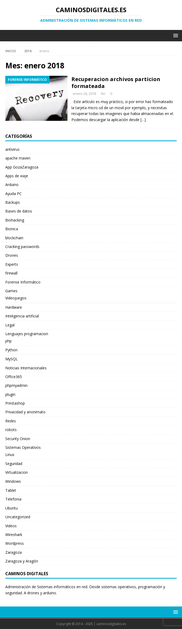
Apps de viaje (16, 175)
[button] (175, 35)
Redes (10, 420)
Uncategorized (17, 516)
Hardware (13, 307)
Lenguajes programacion (26, 333)
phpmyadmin (16, 385)
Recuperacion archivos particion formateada (115, 83)
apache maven (17, 158)
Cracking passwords (22, 246)
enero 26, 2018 (84, 93)
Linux (9, 454)
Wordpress (14, 543)
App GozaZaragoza (21, 167)
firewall (11, 273)
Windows (13, 481)
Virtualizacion (16, 472)
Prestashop (15, 403)
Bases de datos (18, 211)
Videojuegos (15, 297)
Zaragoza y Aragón (21, 561)
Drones (11, 255)
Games (11, 290)
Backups (12, 202)
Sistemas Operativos (23, 447)
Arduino (12, 184)
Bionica (11, 228)
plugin (10, 394)
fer (103, 93)
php (8, 340)
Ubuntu (11, 508)
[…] (143, 119)
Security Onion (17, 438)
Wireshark (13, 534)
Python (11, 349)
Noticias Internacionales (26, 367)
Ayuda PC (13, 193)
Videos (11, 525)
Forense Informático (22, 282)
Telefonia (13, 499)
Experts (11, 264)
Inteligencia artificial (22, 315)
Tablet (10, 490)
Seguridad (13, 463)
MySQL (11, 358)
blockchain (14, 237)
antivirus (12, 149)
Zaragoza (13, 552)
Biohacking (14, 220)
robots (11, 429)
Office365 (13, 376)
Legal (10, 324)
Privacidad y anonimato (25, 411)
